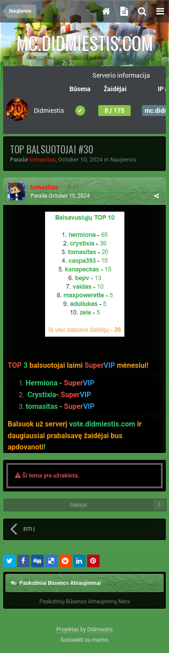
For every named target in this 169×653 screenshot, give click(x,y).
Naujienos (123, 159)
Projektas (67, 629)
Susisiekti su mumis (84, 640)
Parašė (60, 196)
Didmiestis (100, 629)
